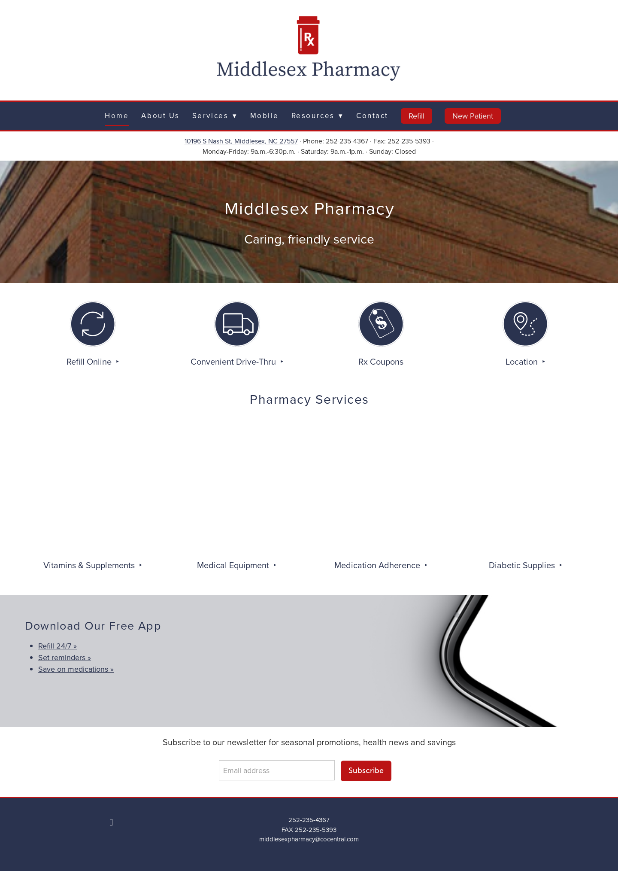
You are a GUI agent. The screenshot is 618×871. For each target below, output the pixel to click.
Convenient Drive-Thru (234, 361)
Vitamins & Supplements (90, 565)
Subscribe (366, 770)
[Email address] (277, 770)
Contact (372, 115)
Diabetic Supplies (523, 565)
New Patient (472, 115)
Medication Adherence (378, 565)
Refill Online (90, 361)
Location (523, 361)
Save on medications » (76, 669)
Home (117, 115)
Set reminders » (64, 657)
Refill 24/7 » (57, 645)
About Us (160, 115)
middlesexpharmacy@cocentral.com (309, 839)
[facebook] (111, 822)
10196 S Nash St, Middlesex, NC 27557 (241, 141)
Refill (416, 115)
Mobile (264, 115)
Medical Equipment (234, 565)
